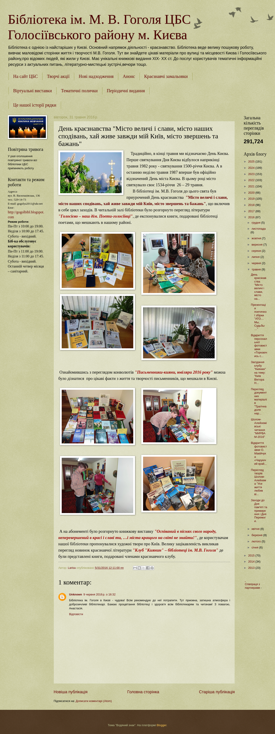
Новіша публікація (70, 692)
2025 (251, 161)
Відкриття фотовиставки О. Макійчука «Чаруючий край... (259, 453)
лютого (257, 541)
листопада (259, 228)
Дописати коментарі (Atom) (94, 701)
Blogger (162, 725)
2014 (251, 561)
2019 (251, 198)
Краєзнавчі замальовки (166, 76)
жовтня (257, 238)
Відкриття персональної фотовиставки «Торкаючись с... (259, 346)
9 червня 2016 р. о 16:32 (99, 594)
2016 (251, 217)
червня (257, 263)
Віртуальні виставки (32, 90)
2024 (251, 167)
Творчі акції (58, 76)
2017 (251, 211)
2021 (251, 186)
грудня (256, 222)
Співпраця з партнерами (253, 586)
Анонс (129, 76)
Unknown (75, 594)
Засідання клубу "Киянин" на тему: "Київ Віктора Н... (258, 372)
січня (255, 547)
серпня (257, 251)
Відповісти (76, 614)
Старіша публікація (217, 692)
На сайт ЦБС (25, 76)
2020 (251, 192)
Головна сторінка (143, 692)
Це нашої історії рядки (34, 105)
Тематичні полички (79, 90)
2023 (251, 174)
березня (257, 535)
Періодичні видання (126, 90)
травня (257, 269)
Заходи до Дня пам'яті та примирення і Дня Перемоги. (259, 511)
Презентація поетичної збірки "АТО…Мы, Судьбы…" (259, 317)
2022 (251, 180)
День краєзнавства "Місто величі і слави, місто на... (258, 286)
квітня (256, 529)
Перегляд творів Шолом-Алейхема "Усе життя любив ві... (258, 482)
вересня (257, 244)
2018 (251, 205)
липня (256, 257)
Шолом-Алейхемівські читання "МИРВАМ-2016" (259, 428)
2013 (251, 567)
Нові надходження (96, 76)
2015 (251, 555)
